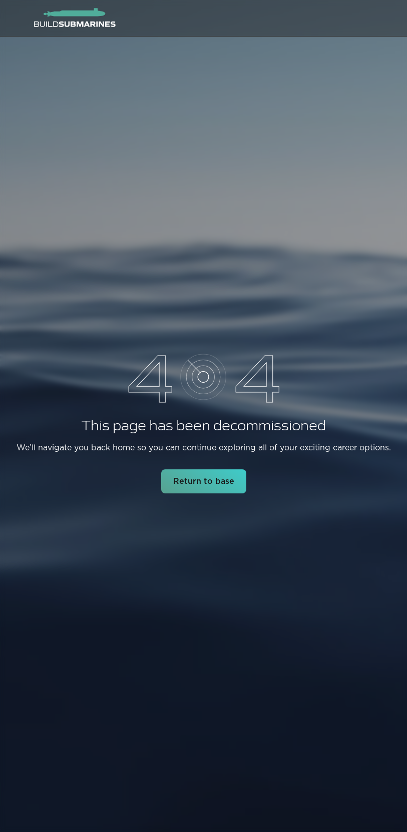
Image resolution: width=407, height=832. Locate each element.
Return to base (203, 481)
